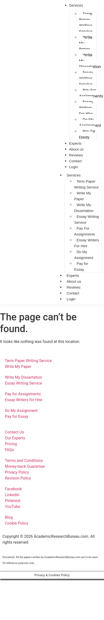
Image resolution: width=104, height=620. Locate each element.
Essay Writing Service (86, 78)
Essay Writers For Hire (86, 107)
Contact (73, 293)
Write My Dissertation (84, 208)
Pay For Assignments (84, 231)
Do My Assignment (83, 255)
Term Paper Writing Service (86, 22)
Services (74, 175)
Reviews (74, 287)
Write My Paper (86, 43)
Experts (73, 275)
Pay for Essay (87, 134)
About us (74, 281)
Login (73, 167)
